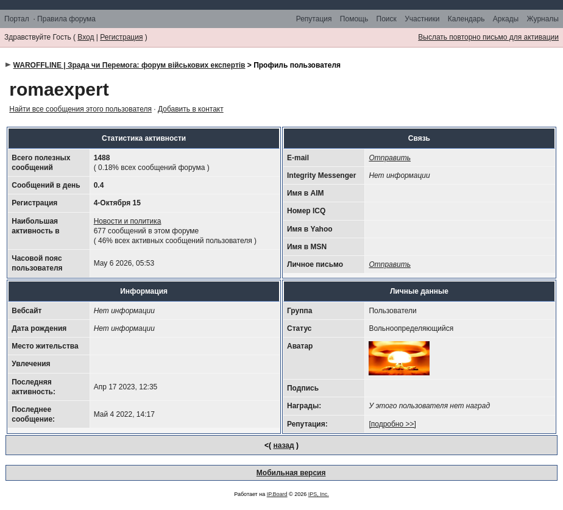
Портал (16, 19)
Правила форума (66, 19)
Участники (422, 19)
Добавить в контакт (191, 109)
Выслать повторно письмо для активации (488, 37)
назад (283, 445)
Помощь (354, 19)
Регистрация (121, 37)
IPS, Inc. (318, 494)
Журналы (543, 19)
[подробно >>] (392, 424)
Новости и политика (127, 221)
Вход (85, 37)
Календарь (466, 19)
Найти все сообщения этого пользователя (80, 109)
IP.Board (277, 494)
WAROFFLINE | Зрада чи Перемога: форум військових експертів (129, 65)
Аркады (506, 19)
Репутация (314, 19)
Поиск (387, 19)
